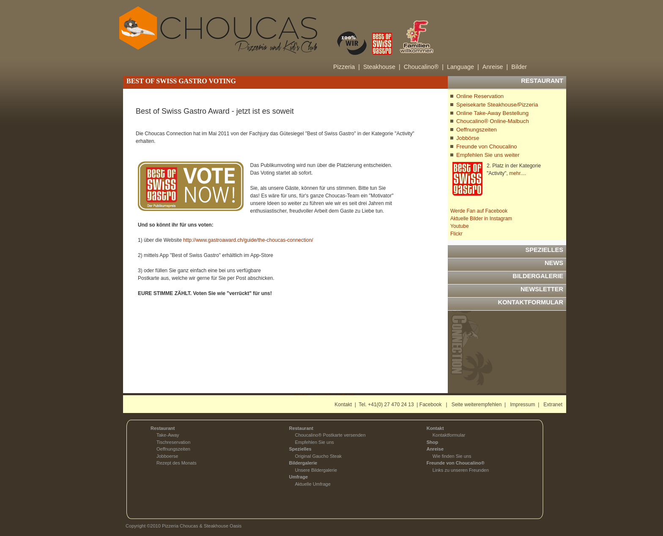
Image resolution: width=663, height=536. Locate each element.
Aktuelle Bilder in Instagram (481, 219)
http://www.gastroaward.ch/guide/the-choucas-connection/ (248, 240)
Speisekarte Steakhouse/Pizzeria (497, 104)
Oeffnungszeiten (476, 129)
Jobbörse (467, 138)
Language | (463, 66)
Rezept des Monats (176, 462)
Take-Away (167, 435)
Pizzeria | (346, 66)
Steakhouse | (381, 66)
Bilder (519, 66)
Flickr (456, 234)
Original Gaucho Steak (318, 456)
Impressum (522, 404)
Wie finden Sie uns (452, 456)
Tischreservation (173, 442)
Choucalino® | (424, 66)
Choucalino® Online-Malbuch (492, 121)
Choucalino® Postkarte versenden (330, 435)
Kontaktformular (449, 435)
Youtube (459, 226)
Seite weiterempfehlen (477, 404)
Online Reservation (480, 96)
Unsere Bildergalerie (316, 470)
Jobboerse (167, 456)
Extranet (552, 404)
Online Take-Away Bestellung (492, 113)
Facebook (430, 404)
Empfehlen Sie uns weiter (488, 155)
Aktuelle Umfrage (312, 484)
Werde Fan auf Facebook (478, 211)
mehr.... (517, 173)
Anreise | (495, 66)
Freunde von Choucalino (486, 146)
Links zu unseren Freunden (461, 470)
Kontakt (343, 404)
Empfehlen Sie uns (314, 442)
